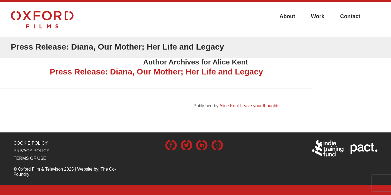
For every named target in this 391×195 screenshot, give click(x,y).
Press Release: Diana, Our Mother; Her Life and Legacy (156, 71)
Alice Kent (229, 105)
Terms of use (30, 158)
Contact (350, 16)
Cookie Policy (31, 143)
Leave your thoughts (259, 105)
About (287, 16)
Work (317, 16)
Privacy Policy (31, 150)
